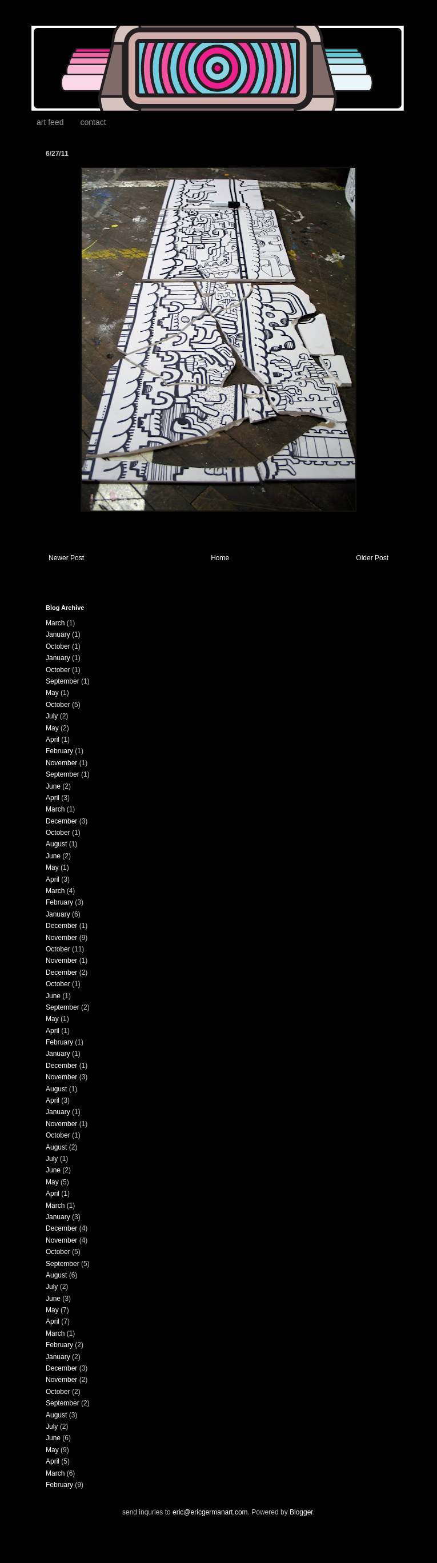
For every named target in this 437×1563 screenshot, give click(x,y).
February (59, 751)
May (52, 693)
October (58, 646)
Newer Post (66, 558)
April (52, 740)
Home (220, 558)
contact (93, 122)
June (53, 786)
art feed (50, 122)
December (61, 821)
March (55, 623)
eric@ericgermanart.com (210, 1512)
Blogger (301, 1512)
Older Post (372, 558)
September (62, 681)
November (61, 763)
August (56, 844)
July (52, 716)
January (58, 634)
